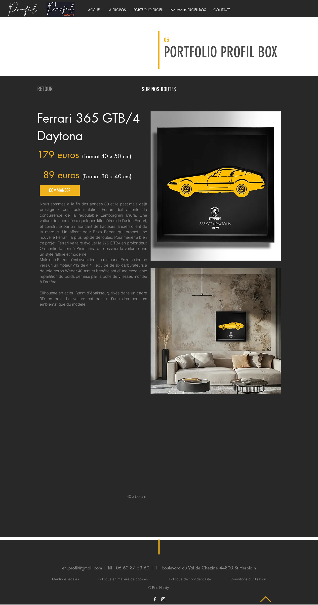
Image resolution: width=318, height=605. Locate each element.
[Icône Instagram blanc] (163, 599)
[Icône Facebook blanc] (155, 599)
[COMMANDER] (60, 190)
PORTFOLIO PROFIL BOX (220, 52)
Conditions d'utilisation (248, 579)
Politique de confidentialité (190, 579)
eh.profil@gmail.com (82, 568)
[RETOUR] (45, 89)
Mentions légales (65, 579)
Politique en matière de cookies (123, 579)
